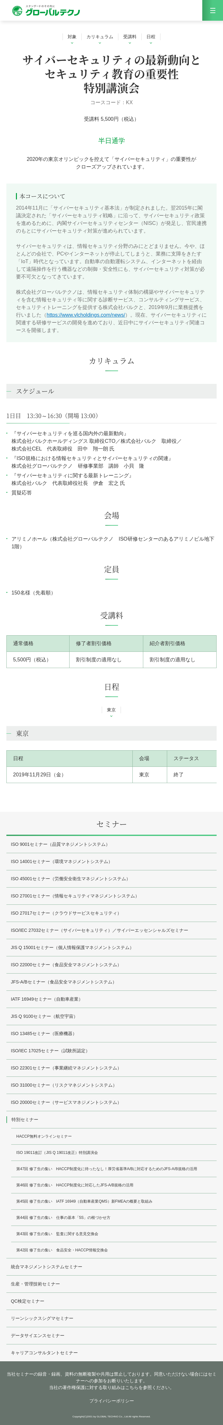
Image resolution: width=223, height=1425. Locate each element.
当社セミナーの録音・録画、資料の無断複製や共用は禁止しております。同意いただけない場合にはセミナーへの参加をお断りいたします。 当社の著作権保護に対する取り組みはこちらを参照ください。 (112, 1380)
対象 (72, 36)
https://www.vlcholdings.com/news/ (86, 315)
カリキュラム (99, 36)
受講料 (130, 36)
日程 (150, 36)
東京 (111, 709)
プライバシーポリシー (111, 1400)
